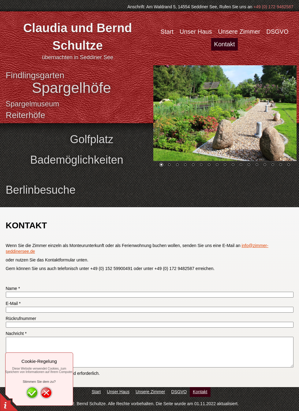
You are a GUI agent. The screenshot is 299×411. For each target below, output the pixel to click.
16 (280, 165)
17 (288, 165)
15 (272, 165)
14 (264, 165)
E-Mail (13, 303)
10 (233, 165)
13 (256, 165)
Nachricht (16, 333)
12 (248, 165)
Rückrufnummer (21, 318)
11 (240, 165)
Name (13, 288)
